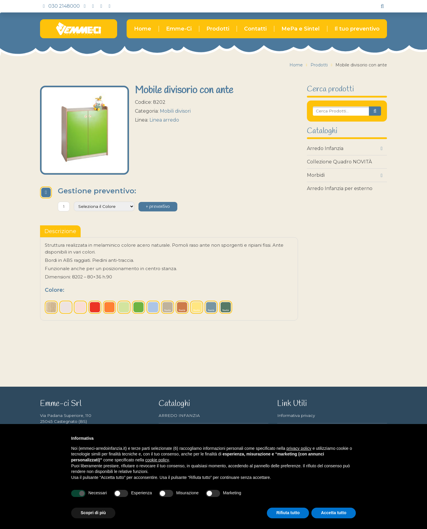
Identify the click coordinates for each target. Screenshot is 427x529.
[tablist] (60, 231)
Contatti (255, 29)
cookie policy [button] (157, 460)
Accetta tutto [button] (333, 512)
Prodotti (217, 29)
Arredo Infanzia (325, 148)
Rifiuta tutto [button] (288, 512)
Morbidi (316, 175)
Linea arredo (164, 120)
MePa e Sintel (300, 29)
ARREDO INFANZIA (179, 415)
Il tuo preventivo (357, 29)
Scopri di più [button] (93, 512)
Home (142, 29)
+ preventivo (158, 206)
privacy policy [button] (298, 448)
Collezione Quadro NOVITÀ (339, 162)
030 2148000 (60, 6)
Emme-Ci (179, 29)
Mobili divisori (175, 111)
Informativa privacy (296, 415)
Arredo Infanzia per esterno (339, 188)
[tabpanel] (169, 278)
